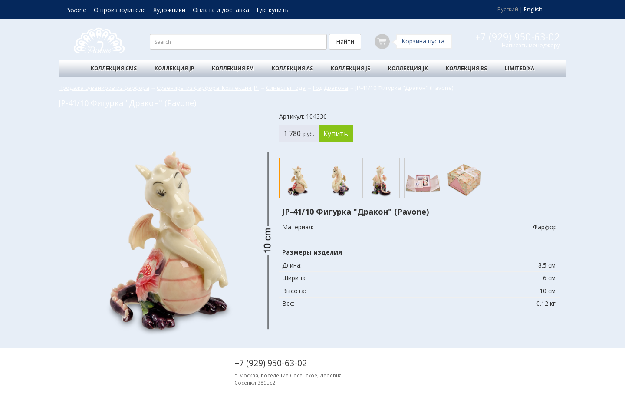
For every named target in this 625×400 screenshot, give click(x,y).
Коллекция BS (466, 68)
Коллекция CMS (114, 68)
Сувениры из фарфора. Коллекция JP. (208, 88)
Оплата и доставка (221, 10)
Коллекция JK (408, 68)
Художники (169, 10)
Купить (335, 134)
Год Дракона (330, 88)
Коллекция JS (350, 68)
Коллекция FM (233, 68)
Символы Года (286, 88)
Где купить (273, 10)
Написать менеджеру (531, 45)
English (533, 9)
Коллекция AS (292, 68)
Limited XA (519, 68)
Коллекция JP (174, 68)
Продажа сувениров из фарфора (104, 88)
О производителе (120, 10)
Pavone (75, 10)
